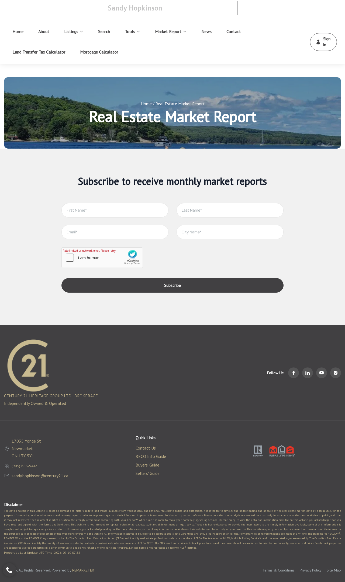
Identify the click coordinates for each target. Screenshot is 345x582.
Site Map (334, 570)
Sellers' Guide (148, 473)
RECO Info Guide (151, 456)
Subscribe (172, 285)
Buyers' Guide (147, 465)
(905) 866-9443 (25, 466)
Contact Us (146, 448)
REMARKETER (83, 570)
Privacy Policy (311, 570)
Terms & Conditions (279, 570)
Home (146, 103)
